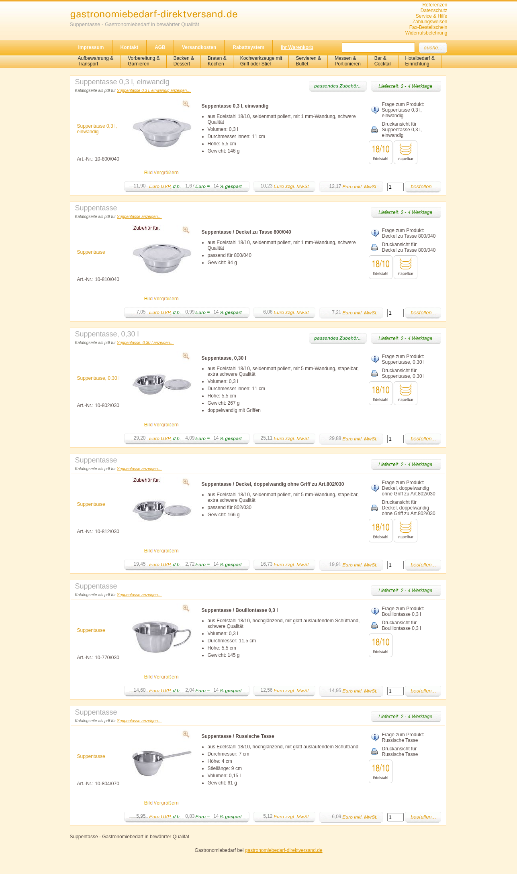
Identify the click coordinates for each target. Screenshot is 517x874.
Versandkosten (199, 47)
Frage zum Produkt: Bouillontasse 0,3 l (403, 611)
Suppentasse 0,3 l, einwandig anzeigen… (154, 90)
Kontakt (130, 47)
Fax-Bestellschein (428, 27)
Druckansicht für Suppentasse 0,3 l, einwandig (402, 129)
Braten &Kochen (217, 61)
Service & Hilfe (432, 16)
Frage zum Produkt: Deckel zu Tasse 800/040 (409, 233)
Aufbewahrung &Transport (96, 61)
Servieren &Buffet (308, 61)
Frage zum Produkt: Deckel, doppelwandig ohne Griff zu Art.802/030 (408, 488)
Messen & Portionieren (348, 61)
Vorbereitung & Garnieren (143, 61)
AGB (160, 47)
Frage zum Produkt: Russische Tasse (403, 737)
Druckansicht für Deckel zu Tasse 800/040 (409, 247)
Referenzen (434, 5)
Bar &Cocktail (383, 61)
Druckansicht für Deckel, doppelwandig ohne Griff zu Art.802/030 (408, 507)
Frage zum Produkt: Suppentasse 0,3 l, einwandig (403, 110)
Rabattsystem (248, 47)
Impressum (91, 47)
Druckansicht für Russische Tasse (400, 751)
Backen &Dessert (184, 61)
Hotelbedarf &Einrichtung (420, 61)
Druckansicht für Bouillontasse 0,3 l (401, 625)
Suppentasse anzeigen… (139, 216)
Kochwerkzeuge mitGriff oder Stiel (261, 61)
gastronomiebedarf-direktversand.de (284, 850)
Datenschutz (434, 10)
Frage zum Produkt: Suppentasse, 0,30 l (403, 359)
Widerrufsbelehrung (426, 33)
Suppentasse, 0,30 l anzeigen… (145, 342)
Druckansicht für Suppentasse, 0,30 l (403, 373)
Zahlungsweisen (430, 21)
